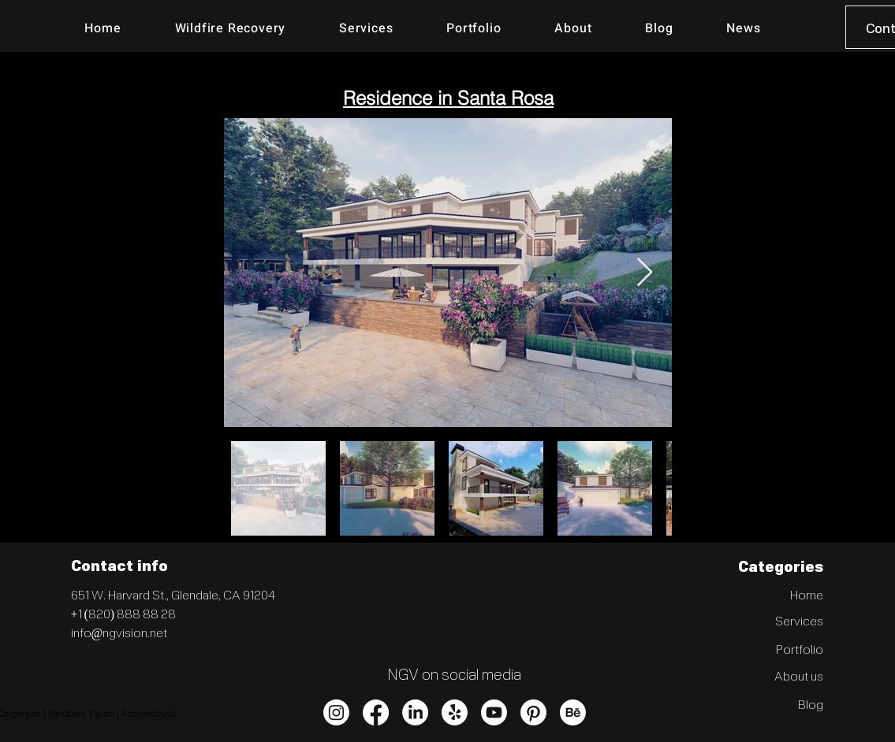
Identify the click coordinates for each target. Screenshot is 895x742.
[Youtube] (494, 712)
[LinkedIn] (415, 712)
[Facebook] (376, 712)
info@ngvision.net (119, 632)
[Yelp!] (455, 712)
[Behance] (573, 712)
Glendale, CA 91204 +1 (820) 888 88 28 (173, 603)
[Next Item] (645, 273)
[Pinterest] (533, 712)
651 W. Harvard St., (121, 594)
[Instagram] (336, 712)
